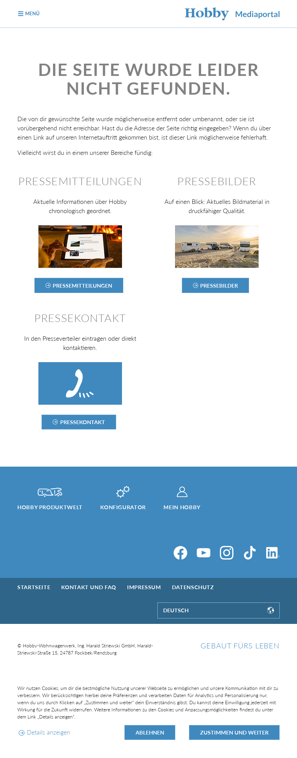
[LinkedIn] (273, 553)
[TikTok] (250, 553)
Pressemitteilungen (82, 285)
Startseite (33, 587)
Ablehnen (150, 732)
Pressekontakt (82, 422)
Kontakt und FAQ (88, 587)
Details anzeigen (48, 732)
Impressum (144, 587)
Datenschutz (193, 587)
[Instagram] (226, 553)
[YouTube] (203, 553)
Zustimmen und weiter (234, 732)
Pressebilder (219, 285)
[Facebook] (180, 553)
